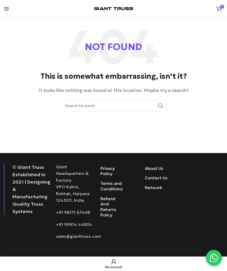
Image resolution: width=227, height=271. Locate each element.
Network (153, 187)
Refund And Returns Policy (108, 207)
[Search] (113, 106)
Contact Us (156, 177)
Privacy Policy (107, 171)
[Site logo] (113, 8)
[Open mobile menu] (6, 8)
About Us (154, 168)
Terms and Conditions (110, 186)
